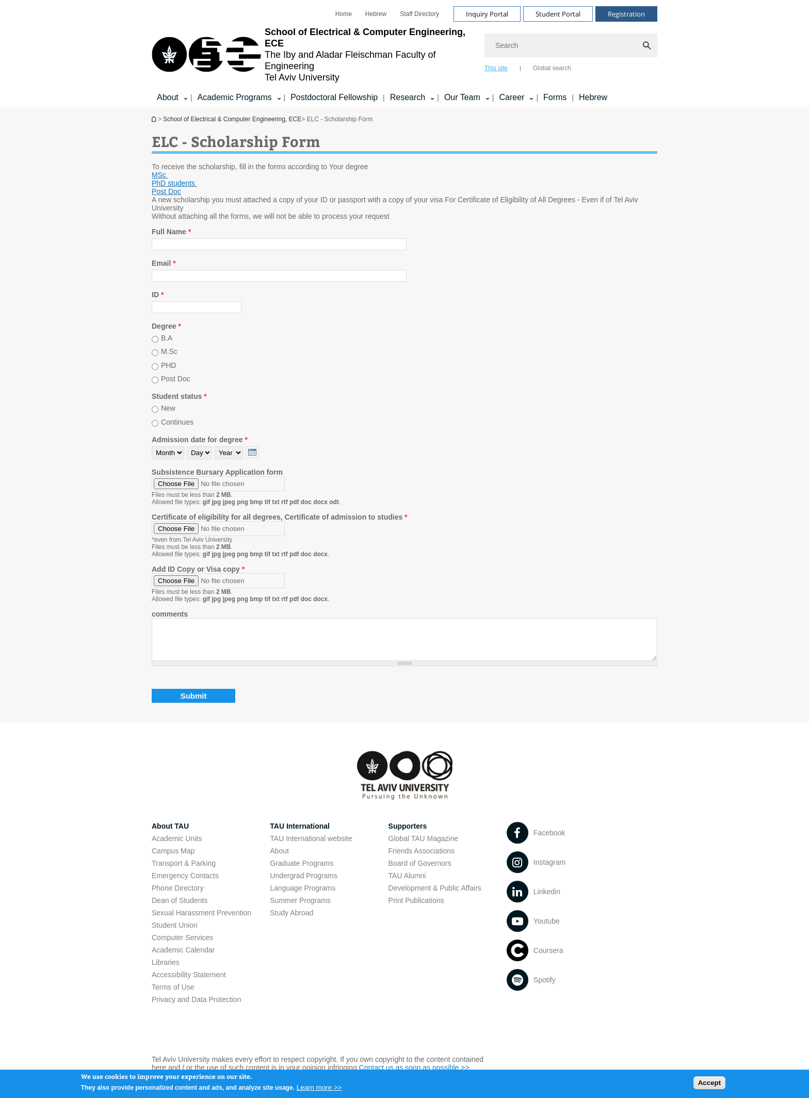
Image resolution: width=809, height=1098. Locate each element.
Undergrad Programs (303, 883)
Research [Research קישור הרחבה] (407, 97)
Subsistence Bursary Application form (217, 472)
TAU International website (311, 846)
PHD (168, 365)
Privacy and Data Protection (196, 1007)
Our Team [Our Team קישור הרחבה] (462, 97)
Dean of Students (179, 908)
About (279, 858)
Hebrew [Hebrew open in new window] (375, 14)
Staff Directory (419, 14)
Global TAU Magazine (424, 846)
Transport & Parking (184, 871)
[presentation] (252, 452)
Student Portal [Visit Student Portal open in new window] (558, 14)
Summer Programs (300, 908)
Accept (709, 1085)
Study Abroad (291, 920)
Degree (166, 326)
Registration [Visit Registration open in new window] (626, 14)
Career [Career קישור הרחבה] (511, 97)
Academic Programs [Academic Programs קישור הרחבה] (234, 97)
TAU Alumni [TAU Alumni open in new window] (407, 883)
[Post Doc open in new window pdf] (166, 191)
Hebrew (593, 97)
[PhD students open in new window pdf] (174, 183)
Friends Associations (422, 858)
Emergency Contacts (185, 883)
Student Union (175, 933)
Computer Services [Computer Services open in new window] (182, 945)
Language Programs (302, 896)
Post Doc (175, 379)
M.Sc (169, 351)
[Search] (570, 45)
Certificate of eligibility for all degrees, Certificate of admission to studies (280, 517)
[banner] (404, 53)
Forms (555, 97)
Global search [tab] (552, 68)
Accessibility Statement (189, 982)
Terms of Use (173, 995)
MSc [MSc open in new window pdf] (160, 175)
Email (164, 263)
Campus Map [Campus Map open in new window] (173, 858)
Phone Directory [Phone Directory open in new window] (177, 896)
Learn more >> (319, 1090)
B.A (167, 338)
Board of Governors (420, 871)
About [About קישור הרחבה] (168, 97)
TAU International (300, 834)
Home (343, 14)
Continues (177, 422)
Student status (179, 396)
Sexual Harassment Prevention (201, 920)
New (168, 408)
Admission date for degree (200, 439)
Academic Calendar (183, 958)
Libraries (166, 970)
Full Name (171, 232)
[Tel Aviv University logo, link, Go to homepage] (313, 54)
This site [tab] (496, 68)
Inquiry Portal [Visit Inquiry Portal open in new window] (487, 14)
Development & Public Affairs (435, 896)
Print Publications (416, 908)
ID (158, 294)
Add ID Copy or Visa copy (198, 569)
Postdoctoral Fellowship (334, 97)
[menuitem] (344, 14)
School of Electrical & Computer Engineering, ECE (154, 119)
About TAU (170, 834)
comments (170, 614)
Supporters (408, 834)
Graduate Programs (301, 871)
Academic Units (177, 846)
